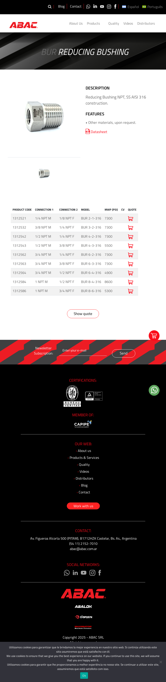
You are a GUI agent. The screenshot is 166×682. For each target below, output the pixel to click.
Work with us (83, 506)
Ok (84, 675)
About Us (76, 23)
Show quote (83, 313)
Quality (113, 23)
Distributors (146, 23)
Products (95, 23)
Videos (128, 23)
